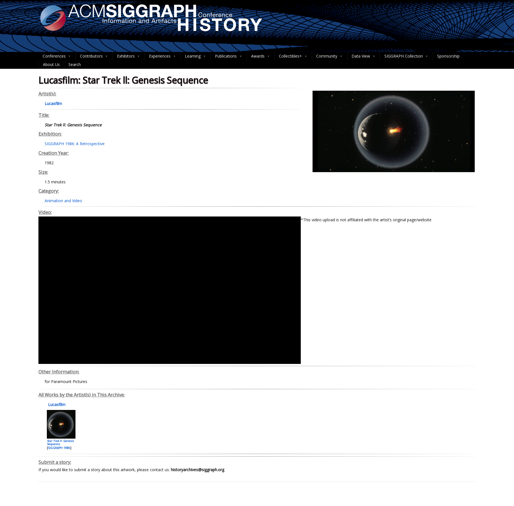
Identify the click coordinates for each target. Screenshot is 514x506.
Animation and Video (63, 200)
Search (74, 64)
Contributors (94, 56)
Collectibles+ (293, 56)
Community (329, 56)
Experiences (162, 56)
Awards (260, 56)
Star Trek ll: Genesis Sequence (60, 442)
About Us (51, 64)
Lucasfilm (56, 404)
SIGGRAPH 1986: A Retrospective (75, 143)
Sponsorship (448, 56)
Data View (364, 56)
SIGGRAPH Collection (406, 56)
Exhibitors (128, 56)
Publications (228, 56)
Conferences (57, 56)
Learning (195, 56)
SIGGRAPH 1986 (59, 448)
